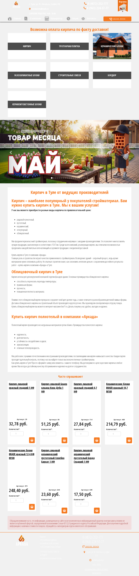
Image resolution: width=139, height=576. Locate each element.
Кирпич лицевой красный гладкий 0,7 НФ (85, 387)
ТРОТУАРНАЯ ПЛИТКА (48, 540)
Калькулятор (53, 18)
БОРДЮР (43, 554)
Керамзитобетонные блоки (51, 558)
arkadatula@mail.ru (40, 8)
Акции (72, 18)
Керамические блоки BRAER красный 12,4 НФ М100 (21, 454)
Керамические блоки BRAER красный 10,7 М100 (118, 387)
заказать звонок (117, 18)
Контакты (88, 18)
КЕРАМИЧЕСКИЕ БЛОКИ (49, 543)
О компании (32, 18)
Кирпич (43, 536)
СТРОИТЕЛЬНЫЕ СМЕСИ (49, 551)
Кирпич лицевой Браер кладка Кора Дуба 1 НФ (54, 387)
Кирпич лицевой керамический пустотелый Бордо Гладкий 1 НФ (84, 455)
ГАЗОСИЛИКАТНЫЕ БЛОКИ (50, 546)
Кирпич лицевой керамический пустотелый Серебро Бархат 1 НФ (52, 455)
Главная (14, 18)
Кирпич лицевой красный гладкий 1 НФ (21, 385)
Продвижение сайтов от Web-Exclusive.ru (96, 571)
